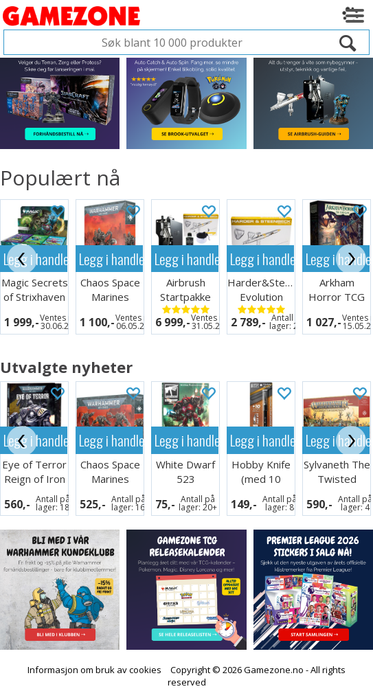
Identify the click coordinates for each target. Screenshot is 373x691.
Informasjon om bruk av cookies (94, 661)
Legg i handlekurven (111, 258)
